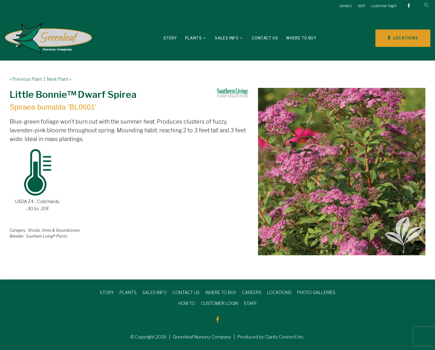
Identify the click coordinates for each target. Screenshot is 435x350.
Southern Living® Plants (46, 236)
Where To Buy (301, 38)
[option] (342, 171)
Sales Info (226, 38)
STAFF (250, 303)
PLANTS (128, 292)
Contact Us (265, 38)
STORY (107, 292)
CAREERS (251, 292)
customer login (384, 5)
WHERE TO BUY (220, 292)
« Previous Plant (26, 79)
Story (170, 38)
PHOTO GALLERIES (316, 292)
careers (345, 5)
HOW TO (186, 303)
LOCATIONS (403, 37)
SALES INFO (154, 292)
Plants (193, 38)
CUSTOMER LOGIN (219, 303)
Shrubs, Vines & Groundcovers (54, 230)
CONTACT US (186, 292)
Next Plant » (59, 79)
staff (361, 5)
